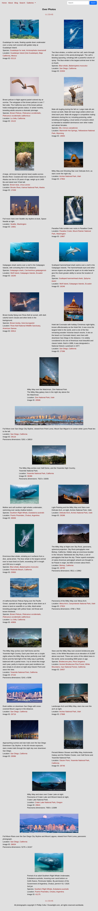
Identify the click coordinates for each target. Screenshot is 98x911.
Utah (79, 176)
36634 (13, 844)
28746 (62, 766)
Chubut (28, 515)
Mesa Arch (63, 604)
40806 (13, 622)
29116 (13, 437)
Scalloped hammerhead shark (71, 278)
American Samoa (9, 328)
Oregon (59, 802)
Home (4, 3)
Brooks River (15, 187)
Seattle (13, 224)
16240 (13, 276)
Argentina (35, 515)
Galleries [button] (30, 3)
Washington (21, 224)
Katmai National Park (30, 187)
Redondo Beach (16, 570)
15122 (13, 121)
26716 (13, 714)
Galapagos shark (17, 270)
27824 (62, 606)
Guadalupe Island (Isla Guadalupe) (24, 53)
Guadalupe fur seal (17, 50)
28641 (37, 805)
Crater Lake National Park (45, 802)
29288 (62, 515)
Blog (16, 3)
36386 (29, 476)
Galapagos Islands (27, 273)
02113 (13, 58)
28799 (62, 568)
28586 (37, 400)
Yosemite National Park (36, 473)
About (10, 3)
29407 (62, 670)
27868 (62, 714)
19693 (62, 136)
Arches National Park (67, 176)
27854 (62, 179)
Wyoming (60, 133)
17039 (13, 190)
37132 (13, 675)
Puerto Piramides (17, 515)
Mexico (14, 56)
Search (22, 3)
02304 (62, 71)
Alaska (42, 187)
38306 (13, 518)
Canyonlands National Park (79, 604)
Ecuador (39, 273)
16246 (62, 286)
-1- (46, 14)
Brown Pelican (15, 113)
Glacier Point (64, 760)
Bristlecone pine (65, 662)
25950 (13, 572)
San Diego (63, 68)
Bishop (62, 565)
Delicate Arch (64, 513)
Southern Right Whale (19, 513)
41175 (37, 894)
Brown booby (15, 323)
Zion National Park (42, 397)
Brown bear (14, 185)
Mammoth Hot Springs (68, 131)
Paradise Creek (65, 231)
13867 (62, 236)
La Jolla (13, 118)
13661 (13, 227)
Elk (60, 128)
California (72, 68)
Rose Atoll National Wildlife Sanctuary (25, 326)
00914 (13, 331)
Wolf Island (14, 273)
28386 (13, 756)
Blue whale (63, 66)
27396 (62, 351)
